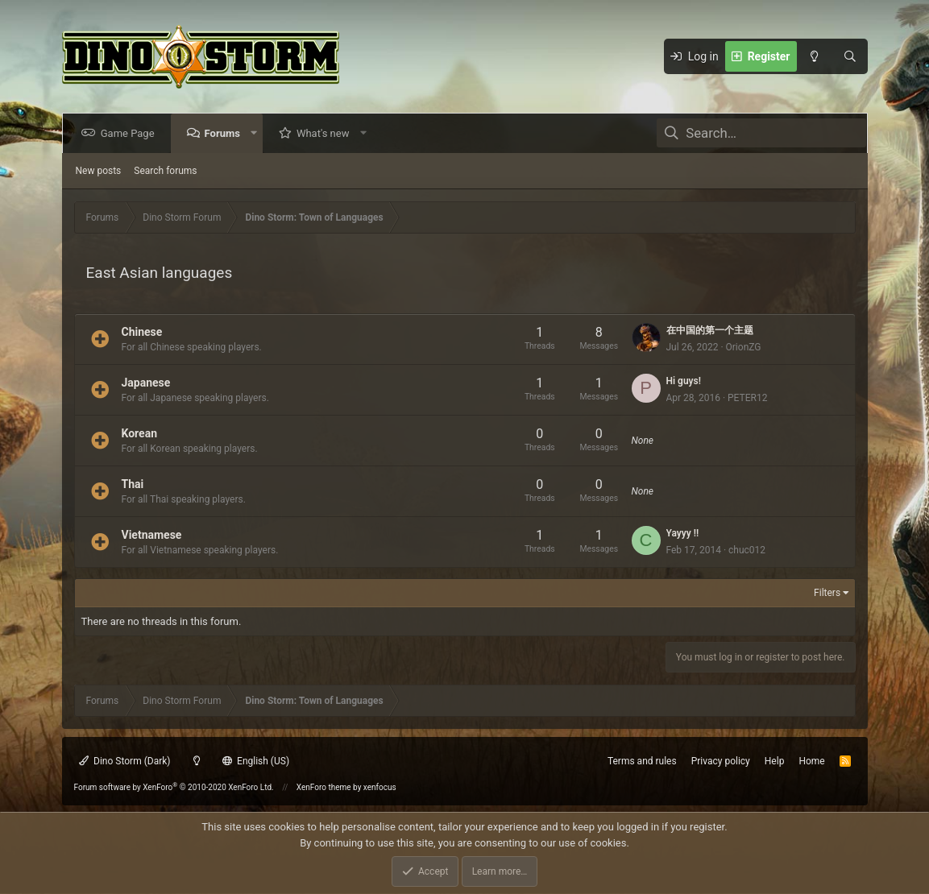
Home (811, 761)
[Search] (850, 56)
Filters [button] (827, 592)
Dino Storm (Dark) (125, 761)
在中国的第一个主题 (709, 330)
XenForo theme (324, 787)
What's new (326, 133)
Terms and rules (642, 761)
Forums (225, 133)
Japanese (146, 381)
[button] (256, 133)
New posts (99, 170)
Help (775, 761)
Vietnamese (152, 534)
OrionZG (743, 347)
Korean (140, 432)
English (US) (256, 761)
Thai (133, 483)
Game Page (131, 133)
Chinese (142, 331)
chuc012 (746, 550)
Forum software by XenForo (174, 787)
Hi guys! (683, 381)
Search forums (165, 170)
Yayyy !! (682, 533)
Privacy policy (720, 761)
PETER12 (747, 398)
